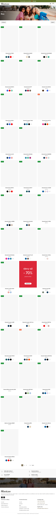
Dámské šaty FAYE (46, 389)
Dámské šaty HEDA (10, 120)
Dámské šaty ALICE (10, 154)
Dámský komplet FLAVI (28, 255)
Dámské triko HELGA (46, 423)
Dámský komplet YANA (28, 120)
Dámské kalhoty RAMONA (46, 355)
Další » (33, 465)
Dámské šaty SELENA (28, 154)
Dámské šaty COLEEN (46, 187)
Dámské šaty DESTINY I (28, 389)
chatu (37, 475)
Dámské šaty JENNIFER (46, 154)
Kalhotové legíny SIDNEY (10, 423)
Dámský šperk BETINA (46, 322)
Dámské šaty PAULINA (28, 221)
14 (30, 465)
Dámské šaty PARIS (10, 53)
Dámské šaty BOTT (28, 86)
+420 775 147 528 (41, 501)
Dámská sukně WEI (46, 288)
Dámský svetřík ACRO (9, 288)
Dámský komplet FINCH (9, 355)
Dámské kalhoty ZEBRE (9, 221)
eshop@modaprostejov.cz (42, 508)
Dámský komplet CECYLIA (28, 322)
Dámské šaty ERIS (28, 423)
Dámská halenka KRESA (10, 456)
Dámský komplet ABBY (9, 322)
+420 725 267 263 (41, 503)
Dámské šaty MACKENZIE (46, 53)
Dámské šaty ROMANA (9, 255)
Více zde (34, 1)
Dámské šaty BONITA (9, 86)
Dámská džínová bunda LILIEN (9, 389)
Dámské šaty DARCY (28, 187)
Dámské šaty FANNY (28, 355)
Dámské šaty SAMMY (28, 53)
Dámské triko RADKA (46, 86)
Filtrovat (3, 22)
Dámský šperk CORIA (46, 221)
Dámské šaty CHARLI (46, 255)
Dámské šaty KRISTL (9, 187)
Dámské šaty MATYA (46, 120)
